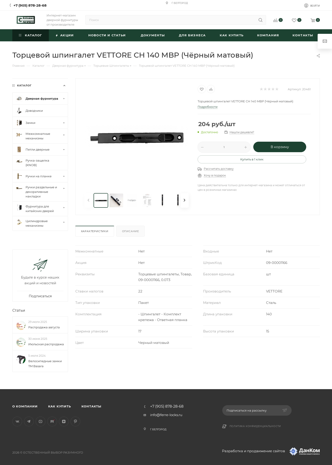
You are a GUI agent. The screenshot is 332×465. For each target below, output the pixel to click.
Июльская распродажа (46, 344)
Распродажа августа (44, 327)
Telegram (29, 421)
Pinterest (75, 421)
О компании (25, 406)
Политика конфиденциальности (255, 426)
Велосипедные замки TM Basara (45, 363)
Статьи (18, 310)
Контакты (91, 406)
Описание (130, 231)
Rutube (52, 421)
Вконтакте (17, 421)
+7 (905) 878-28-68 (30, 5)
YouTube (40, 421)
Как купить (59, 406)
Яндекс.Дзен (64, 421)
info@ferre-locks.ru (166, 415)
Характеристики (94, 231)
